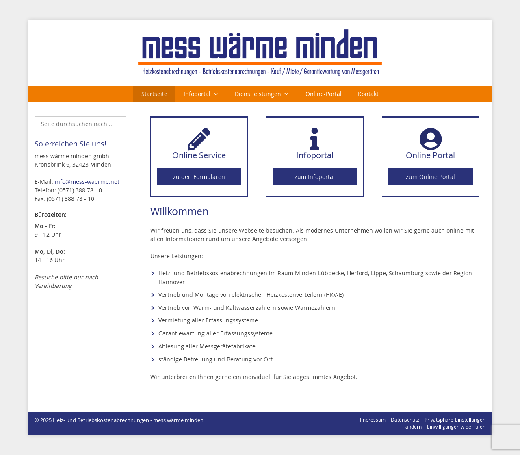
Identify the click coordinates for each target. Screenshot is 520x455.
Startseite (154, 94)
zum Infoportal (315, 177)
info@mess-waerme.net (87, 181)
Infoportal (197, 94)
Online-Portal (324, 94)
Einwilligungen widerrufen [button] (456, 427)
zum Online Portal (430, 177)
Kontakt (368, 94)
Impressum (373, 420)
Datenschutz (405, 420)
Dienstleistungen (258, 94)
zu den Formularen (199, 177)
